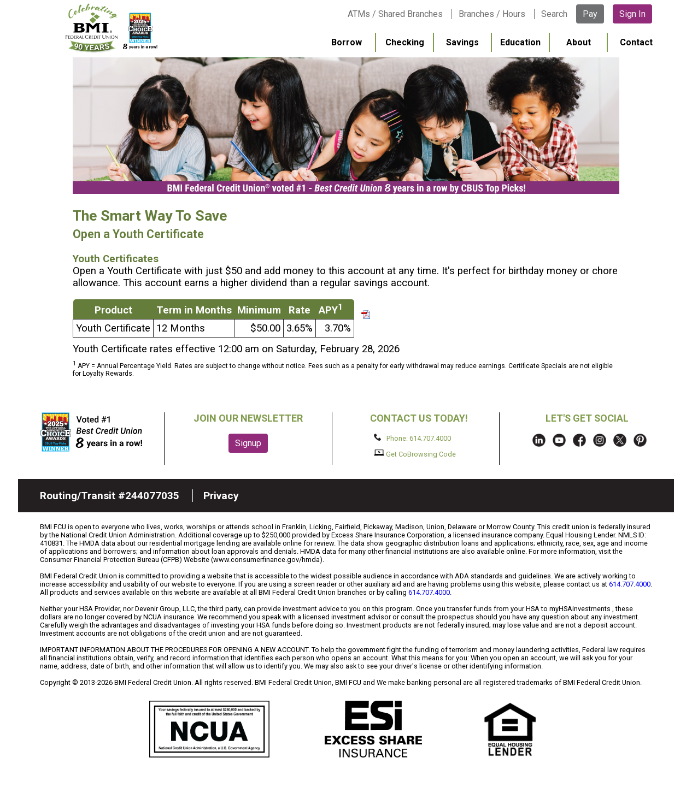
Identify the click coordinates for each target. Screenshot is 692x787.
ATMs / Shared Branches (395, 14)
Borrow (346, 42)
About (578, 42)
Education (520, 42)
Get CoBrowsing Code (415, 453)
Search (554, 14)
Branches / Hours (492, 14)
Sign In (632, 14)
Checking (404, 42)
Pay (590, 14)
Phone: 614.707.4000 (412, 438)
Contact (636, 42)
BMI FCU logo (111, 28)
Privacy (221, 495)
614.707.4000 (629, 584)
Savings (462, 42)
